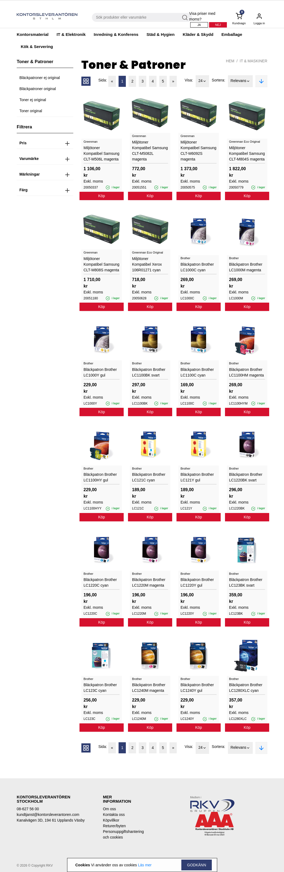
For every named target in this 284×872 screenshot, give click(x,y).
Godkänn (196, 865)
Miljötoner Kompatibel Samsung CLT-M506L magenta (101, 153)
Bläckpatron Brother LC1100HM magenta (246, 372)
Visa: (189, 80)
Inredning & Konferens (116, 34)
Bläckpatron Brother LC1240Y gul (197, 688)
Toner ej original (32, 100)
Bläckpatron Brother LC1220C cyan (100, 582)
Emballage (231, 34)
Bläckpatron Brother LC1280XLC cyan (245, 688)
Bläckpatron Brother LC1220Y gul (197, 582)
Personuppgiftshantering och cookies (120, 834)
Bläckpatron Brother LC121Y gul (197, 477)
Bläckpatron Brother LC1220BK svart (245, 477)
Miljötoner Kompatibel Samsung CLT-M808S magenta (101, 264)
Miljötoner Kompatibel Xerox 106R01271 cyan (147, 264)
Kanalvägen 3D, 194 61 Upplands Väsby (51, 820)
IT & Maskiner (253, 61)
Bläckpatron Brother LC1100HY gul (100, 477)
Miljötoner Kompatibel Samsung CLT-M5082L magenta (150, 150)
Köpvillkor (111, 820)
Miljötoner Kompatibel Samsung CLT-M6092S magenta (198, 150)
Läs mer (145, 865)
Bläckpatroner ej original (39, 78)
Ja (199, 24)
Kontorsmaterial (33, 34)
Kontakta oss (114, 814)
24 (202, 81)
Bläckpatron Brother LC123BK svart (245, 582)
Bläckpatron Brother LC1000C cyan (197, 267)
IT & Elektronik (71, 34)
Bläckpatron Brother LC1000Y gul (100, 372)
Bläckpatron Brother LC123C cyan (100, 688)
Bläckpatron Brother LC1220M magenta (148, 582)
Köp (101, 196)
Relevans (240, 81)
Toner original (30, 111)
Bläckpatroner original (37, 89)
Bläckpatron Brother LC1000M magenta (245, 267)
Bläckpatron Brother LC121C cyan (148, 477)
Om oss (109, 809)
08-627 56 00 (28, 809)
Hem (230, 61)
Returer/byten (114, 826)
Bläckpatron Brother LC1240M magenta (148, 688)
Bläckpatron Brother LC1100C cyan (197, 372)
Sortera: (218, 80)
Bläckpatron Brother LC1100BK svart (148, 372)
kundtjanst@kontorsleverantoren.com (48, 814)
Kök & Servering (37, 46)
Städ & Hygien (161, 34)
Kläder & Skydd (198, 34)
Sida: (102, 80)
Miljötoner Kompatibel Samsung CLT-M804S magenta (247, 153)
